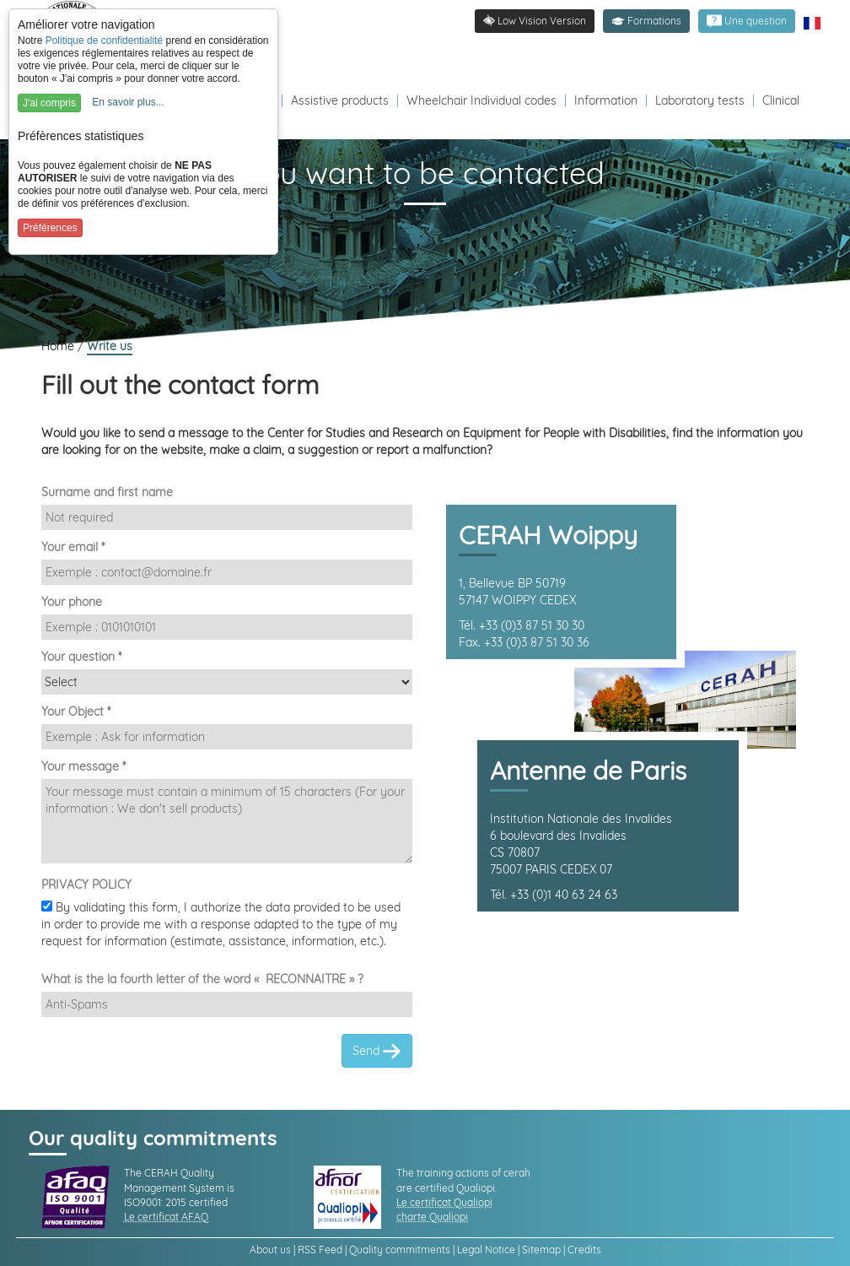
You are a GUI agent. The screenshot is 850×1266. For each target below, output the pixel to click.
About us (270, 1249)
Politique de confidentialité (104, 40)
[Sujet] (226, 736)
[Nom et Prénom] (226, 517)
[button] (646, 21)
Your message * (83, 766)
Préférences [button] (50, 228)
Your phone (71, 601)
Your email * (73, 547)
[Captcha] (226, 1004)
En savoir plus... (128, 102)
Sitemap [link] (541, 1249)
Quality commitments (399, 1249)
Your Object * (75, 711)
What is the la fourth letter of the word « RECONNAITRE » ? (202, 979)
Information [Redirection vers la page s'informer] (606, 100)
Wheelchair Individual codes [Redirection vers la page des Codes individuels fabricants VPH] (481, 100)
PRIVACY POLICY (86, 884)
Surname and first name (107, 492)
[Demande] (226, 821)
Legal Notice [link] (486, 1249)
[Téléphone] (226, 627)
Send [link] (376, 1051)
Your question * (81, 656)
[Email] (226, 572)
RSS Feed (320, 1249)
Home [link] (59, 346)
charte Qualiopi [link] (432, 1216)
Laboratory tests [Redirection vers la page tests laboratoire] (700, 100)
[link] (746, 21)
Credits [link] (584, 1249)
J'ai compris (49, 103)
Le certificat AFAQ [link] (166, 1216)
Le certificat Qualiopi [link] (444, 1202)
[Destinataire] (226, 682)
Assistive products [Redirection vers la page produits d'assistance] (340, 100)
